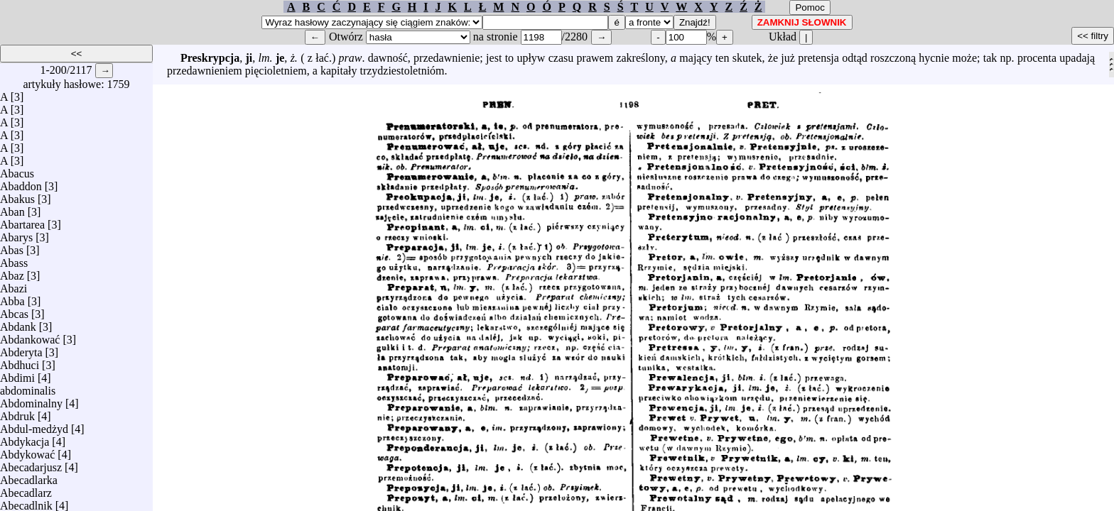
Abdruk (17, 413)
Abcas (14, 310)
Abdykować (27, 451)
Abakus (17, 195)
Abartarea (22, 221)
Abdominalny (31, 400)
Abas (11, 247)
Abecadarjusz (31, 464)
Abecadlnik (26, 502)
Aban (12, 208)
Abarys (16, 234)
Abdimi (17, 374)
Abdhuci (19, 362)
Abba (12, 298)
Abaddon (21, 183)
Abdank (18, 323)
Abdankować (30, 336)
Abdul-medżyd (34, 425)
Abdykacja (24, 438)
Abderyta (21, 349)
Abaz (12, 272)
